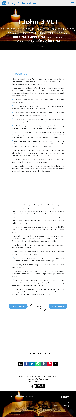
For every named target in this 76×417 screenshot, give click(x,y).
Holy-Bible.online (22, 3)
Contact (66, 409)
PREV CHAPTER (18, 306)
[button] (20, 364)
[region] (38, 63)
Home (66, 402)
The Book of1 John (38, 307)
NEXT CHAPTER (58, 306)
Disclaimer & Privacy (60, 406)
